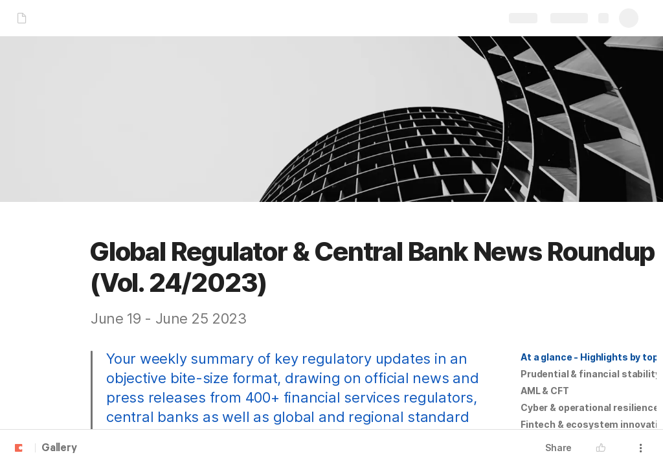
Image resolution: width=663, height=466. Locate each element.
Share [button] (558, 447)
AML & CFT (545, 390)
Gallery (59, 448)
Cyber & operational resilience (590, 407)
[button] (589, 357)
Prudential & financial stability (590, 373)
